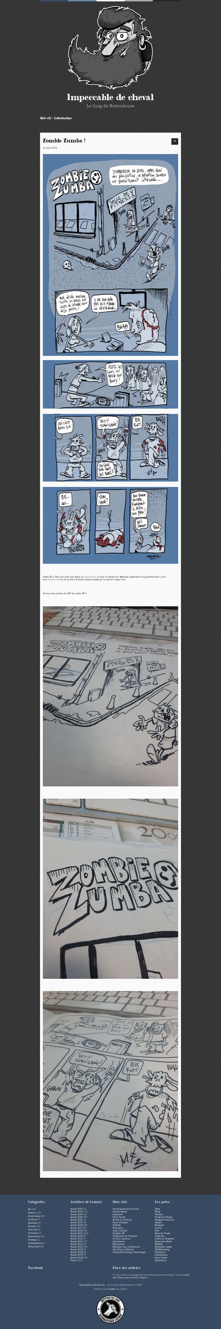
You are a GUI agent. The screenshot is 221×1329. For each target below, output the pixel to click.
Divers (32, 1226)
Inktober (118, 1215)
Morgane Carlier (164, 1220)
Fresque (32, 1240)
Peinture (33, 1233)
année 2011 (76, 1244)
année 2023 (76, 1215)
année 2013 (76, 1239)
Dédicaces (118, 1244)
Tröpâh (117, 1225)
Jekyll (158, 1223)
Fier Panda (119, 1217)
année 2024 (76, 1212)
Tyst (157, 1209)
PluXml (112, 1289)
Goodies (32, 1220)
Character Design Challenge (129, 1252)
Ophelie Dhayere (164, 1239)
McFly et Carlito (122, 1220)
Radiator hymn (163, 1247)
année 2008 (76, 1252)
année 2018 (76, 1225)
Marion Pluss (162, 1233)
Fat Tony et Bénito (123, 1250)
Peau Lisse (161, 1258)
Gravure (32, 1230)
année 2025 (76, 1209)
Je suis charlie (121, 1239)
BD (175, 141)
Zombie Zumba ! (64, 141)
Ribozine (118, 1228)
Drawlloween (120, 1212)
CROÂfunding (162, 1250)
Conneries (34, 1237)
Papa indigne (120, 1223)
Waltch (159, 1215)
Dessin (32, 1213)
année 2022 (76, 1217)
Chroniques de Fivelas (126, 1209)
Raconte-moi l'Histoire (126, 1247)
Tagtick (159, 1236)
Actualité (33, 1247)
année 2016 (76, 1231)
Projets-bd (53, 580)
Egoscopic (161, 1261)
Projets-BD (119, 1233)
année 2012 (76, 1242)
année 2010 (76, 1247)
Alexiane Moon (163, 1242)
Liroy (158, 1228)
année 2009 (76, 1250)
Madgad (159, 1225)
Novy (157, 1212)
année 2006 (76, 1258)
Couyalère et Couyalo (125, 1236)
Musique (32, 1223)
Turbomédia (35, 1243)
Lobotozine (90, 577)
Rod (157, 1231)
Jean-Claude (120, 1231)
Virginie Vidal (164, 1217)
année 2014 (76, 1236)
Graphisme (34, 1216)
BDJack (159, 1244)
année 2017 (76, 1228)
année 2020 (76, 1223)
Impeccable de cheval (110, 97)
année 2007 (76, 1255)
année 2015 (76, 1233)
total (74, 1261)
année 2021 (76, 1220)
